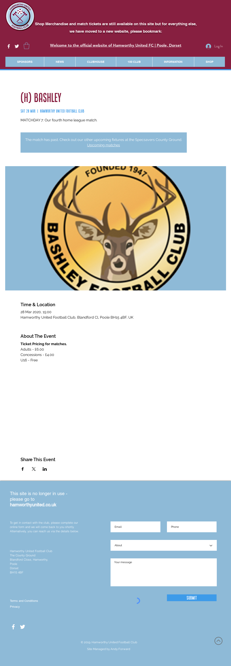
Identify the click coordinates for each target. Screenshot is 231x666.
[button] (26, 45)
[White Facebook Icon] (9, 46)
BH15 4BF (16, 572)
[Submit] (192, 597)
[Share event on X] (34, 469)
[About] (164, 545)
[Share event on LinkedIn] (45, 469)
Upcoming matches (103, 145)
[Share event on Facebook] (23, 469)
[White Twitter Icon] (17, 46)
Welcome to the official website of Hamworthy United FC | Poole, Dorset (115, 45)
